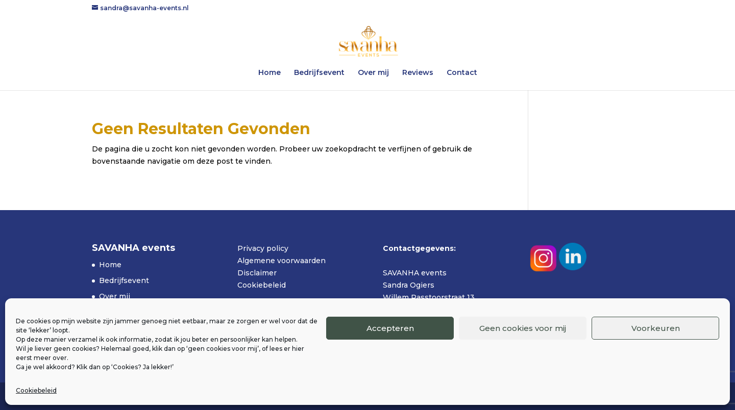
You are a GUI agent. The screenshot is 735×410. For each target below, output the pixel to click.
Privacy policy (262, 248)
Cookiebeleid (36, 390)
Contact (462, 73)
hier (298, 348)
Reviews (417, 73)
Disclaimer (257, 272)
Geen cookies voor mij (522, 328)
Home (269, 73)
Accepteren (390, 328)
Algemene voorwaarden (281, 260)
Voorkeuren (655, 328)
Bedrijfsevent (319, 73)
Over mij (373, 73)
